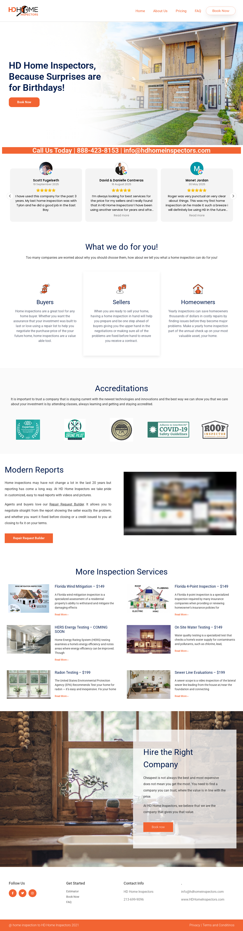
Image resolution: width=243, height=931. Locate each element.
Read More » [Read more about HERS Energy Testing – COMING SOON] (61, 659)
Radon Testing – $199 (72, 672)
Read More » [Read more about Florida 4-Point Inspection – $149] (181, 614)
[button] (233, 196)
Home (140, 11)
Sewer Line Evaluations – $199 (200, 672)
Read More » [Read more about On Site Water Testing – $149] (181, 651)
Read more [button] (121, 215)
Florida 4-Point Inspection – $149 (201, 586)
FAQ (198, 11)
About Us (160, 11)
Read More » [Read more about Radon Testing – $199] (61, 696)
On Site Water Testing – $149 (198, 627)
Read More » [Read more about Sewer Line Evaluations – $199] (181, 696)
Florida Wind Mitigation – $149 (79, 586)
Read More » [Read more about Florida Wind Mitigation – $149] (61, 614)
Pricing (181, 11)
